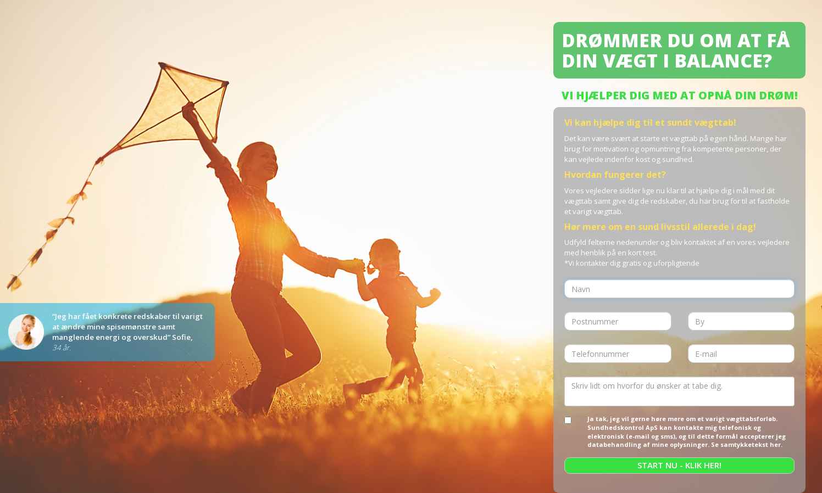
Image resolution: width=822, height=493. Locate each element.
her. (776, 444)
